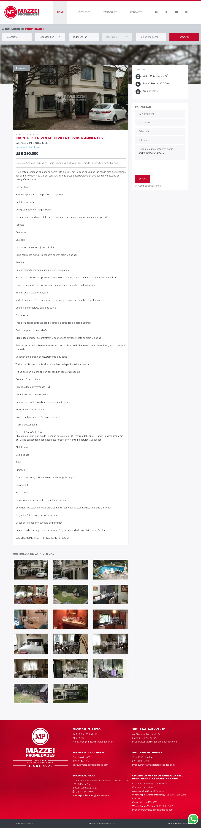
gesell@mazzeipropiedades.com (90, 765)
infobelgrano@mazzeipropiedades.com (153, 765)
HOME (60, 12)
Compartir (21, 68)
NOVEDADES (83, 12)
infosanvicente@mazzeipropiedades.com (154, 741)
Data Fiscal (27, 823)
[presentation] (159, 168)
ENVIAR (143, 178)
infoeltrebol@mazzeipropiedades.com (93, 741)
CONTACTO (136, 12)
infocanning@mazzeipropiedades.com (152, 809)
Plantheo (183, 823)
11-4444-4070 (83, 791)
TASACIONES (110, 12)
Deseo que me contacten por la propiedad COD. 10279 (160, 152)
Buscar (184, 36)
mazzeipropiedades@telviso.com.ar (92, 795)
